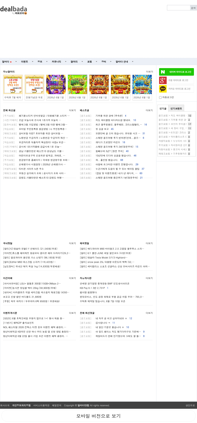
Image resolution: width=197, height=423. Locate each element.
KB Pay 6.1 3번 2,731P (94, 287)
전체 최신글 (9, 110)
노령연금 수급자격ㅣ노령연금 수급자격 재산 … (35, 137)
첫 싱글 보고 (97, 128)
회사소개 (4, 405)
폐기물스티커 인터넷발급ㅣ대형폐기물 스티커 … (36, 115)
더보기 (149, 71)
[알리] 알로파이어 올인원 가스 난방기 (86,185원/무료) (32, 257)
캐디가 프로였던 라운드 (102, 142)
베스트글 (84, 110)
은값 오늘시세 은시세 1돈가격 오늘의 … (32, 120)
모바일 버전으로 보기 (98, 416)
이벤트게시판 (10, 312)
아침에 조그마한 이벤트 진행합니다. (109, 164)
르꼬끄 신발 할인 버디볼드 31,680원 (22, 296)
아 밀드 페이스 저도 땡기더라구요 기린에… (112, 331)
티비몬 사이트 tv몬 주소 (23, 168)
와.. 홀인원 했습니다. (101, 159)
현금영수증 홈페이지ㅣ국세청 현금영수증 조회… (36, 159)
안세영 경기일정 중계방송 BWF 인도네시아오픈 (104, 283)
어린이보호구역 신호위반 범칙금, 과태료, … (34, 155)
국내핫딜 (7, 243)
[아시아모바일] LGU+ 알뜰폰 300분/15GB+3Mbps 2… (32, 283)
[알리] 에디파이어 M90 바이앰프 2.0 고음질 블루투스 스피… (112, 248)
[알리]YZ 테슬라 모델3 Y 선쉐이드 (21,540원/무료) (30, 248)
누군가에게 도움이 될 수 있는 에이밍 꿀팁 (112, 168)
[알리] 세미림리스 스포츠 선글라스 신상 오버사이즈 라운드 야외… (115, 266)
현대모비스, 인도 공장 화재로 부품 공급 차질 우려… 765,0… (112, 296)
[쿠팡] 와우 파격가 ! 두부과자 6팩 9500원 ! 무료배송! (31, 301)
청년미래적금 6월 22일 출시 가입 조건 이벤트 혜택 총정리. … (35, 336)
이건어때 (7, 278)
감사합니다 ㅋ (97, 322)
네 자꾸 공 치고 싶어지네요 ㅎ (106, 318)
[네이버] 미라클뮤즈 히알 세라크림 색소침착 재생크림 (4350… (36, 292)
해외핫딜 (84, 243)
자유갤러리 (9, 71)
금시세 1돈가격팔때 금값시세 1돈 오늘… (32, 146)
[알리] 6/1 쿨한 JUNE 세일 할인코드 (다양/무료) (105, 253)
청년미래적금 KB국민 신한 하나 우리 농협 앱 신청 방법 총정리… (37, 331)
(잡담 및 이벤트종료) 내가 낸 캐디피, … (111, 173)
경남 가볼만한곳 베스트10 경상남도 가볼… (33, 151)
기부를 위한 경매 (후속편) (103, 115)
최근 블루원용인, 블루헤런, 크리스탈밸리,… (113, 124)
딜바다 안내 (122, 61)
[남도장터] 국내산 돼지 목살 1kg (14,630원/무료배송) (31, 266)
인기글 (162, 108)
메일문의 (56, 405)
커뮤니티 (56, 61)
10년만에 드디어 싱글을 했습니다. (108, 155)
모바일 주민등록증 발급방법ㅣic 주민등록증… (35, 128)
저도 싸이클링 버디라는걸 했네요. (108, 120)
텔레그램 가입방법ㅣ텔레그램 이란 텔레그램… (35, 124)
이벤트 (24, 61)
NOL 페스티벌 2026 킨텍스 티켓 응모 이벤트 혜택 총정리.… (34, 327)
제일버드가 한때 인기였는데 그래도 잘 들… (112, 336)
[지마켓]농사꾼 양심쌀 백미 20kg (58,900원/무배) (29, 287)
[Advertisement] (134, 29)
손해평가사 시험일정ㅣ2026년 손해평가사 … (34, 164)
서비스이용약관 (41, 405)
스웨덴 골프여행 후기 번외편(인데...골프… (112, 137)
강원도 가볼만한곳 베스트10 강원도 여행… (33, 177)
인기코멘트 (176, 108)
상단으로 (190, 405)
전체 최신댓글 (87, 312)
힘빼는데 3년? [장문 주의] (104, 151)
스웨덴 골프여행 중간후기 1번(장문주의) (111, 177)
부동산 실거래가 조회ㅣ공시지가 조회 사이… (34, 173)
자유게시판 (85, 278)
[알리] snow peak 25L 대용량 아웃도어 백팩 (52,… (107, 261)
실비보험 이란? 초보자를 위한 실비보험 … (33, 133)
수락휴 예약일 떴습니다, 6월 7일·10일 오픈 (102, 301)
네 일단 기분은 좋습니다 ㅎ (104, 327)
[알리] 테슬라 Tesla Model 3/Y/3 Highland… (104, 257)
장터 (104, 61)
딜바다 (7, 61)
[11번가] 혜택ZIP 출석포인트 (18, 322)
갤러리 (74, 61)
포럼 (89, 61)
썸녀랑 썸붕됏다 (88, 292)
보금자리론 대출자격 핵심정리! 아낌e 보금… (34, 142)
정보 (40, 61)
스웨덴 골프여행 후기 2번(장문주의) (109, 146)
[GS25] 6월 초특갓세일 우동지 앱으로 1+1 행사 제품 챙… (33, 318)
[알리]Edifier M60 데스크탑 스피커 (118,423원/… (29, 261)
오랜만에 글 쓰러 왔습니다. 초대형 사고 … (112, 133)
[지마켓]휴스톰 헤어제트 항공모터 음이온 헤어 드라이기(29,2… (36, 253)
